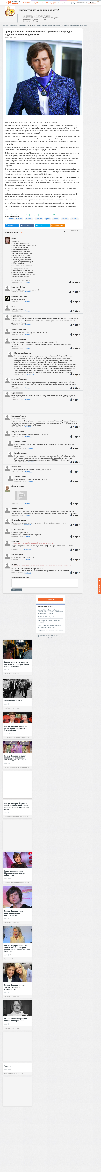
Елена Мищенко (17, 555)
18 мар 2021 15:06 (17, 311)
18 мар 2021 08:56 (17, 292)
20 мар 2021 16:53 (17, 515)
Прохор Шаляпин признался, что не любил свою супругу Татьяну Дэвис (16, 728)
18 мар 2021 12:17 (17, 301)
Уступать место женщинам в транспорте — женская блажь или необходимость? (16, 664)
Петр (13, 306)
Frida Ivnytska (16, 467)
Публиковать (17, 590)
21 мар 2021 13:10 (17, 388)
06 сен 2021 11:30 (17, 572)
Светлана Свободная (19, 297)
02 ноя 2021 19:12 (17, 550)
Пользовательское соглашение (48, 635)
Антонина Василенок (19, 379)
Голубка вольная (17, 432)
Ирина (13, 238)
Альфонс (39, 219)
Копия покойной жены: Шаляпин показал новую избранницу (14, 873)
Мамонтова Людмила (22, 353)
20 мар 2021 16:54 (20, 481)
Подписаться (50, 599)
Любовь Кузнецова (18, 330)
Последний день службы (46, 617)
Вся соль (5, 25)
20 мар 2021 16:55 (20, 448)
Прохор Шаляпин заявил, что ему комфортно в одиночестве (14, 987)
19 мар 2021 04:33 (17, 400)
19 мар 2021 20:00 (17, 334)
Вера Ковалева (17, 316)
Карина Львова (17, 393)
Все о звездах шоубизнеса (11, 816)
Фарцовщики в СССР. (13, 700)
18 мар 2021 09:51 (17, 282)
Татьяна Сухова (20, 441)
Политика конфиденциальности (48, 637)
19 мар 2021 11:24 (17, 436)
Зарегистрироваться (81, 2)
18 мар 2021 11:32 (17, 325)
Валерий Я (15, 541)
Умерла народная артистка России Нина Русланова (15, 1019)
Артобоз (6, 673)
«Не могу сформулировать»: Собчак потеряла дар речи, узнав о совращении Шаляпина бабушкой (17, 948)
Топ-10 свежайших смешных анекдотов (50, 631)
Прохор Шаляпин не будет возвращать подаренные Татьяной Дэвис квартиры (15, 758)
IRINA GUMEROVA (18, 530)
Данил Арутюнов (17, 486)
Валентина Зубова (18, 287)
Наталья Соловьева (18, 520)
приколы (29, 219)
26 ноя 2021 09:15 (20, 374)
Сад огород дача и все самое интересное (15, 737)
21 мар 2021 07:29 (20, 462)
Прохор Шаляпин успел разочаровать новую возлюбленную (13, 913)
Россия (55, 219)
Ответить (28, 282)
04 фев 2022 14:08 (17, 536)
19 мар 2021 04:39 (17, 471)
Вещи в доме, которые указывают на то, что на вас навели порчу (50, 626)
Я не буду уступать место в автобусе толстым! (49, 621)
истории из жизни (15, 219)
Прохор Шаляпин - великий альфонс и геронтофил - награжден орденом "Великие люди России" (59, 25)
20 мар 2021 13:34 (17, 427)
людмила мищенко (18, 339)
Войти (92, 2)
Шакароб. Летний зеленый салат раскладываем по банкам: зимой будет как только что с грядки (50, 611)
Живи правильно (9, 1073)
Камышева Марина (18, 416)
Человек (65, 219)
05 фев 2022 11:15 (17, 559)
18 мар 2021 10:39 (17, 348)
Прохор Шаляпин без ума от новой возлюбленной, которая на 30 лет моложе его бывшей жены (16, 806)
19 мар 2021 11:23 (17, 503)
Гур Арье (14, 564)
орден (47, 219)
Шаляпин (74, 219)
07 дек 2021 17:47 (17, 525)
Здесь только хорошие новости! (39, 10)
